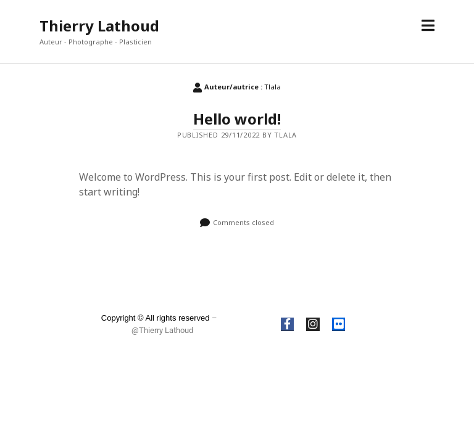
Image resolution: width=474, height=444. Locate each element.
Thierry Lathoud (99, 25)
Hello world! (237, 119)
